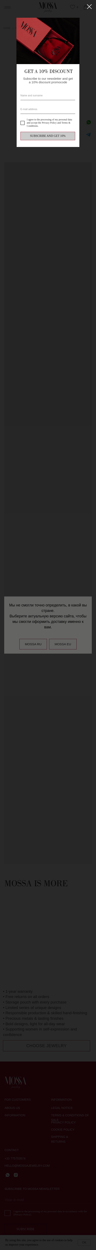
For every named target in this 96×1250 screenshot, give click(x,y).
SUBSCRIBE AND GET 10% (48, 135)
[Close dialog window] (89, 6)
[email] (47, 109)
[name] (47, 95)
